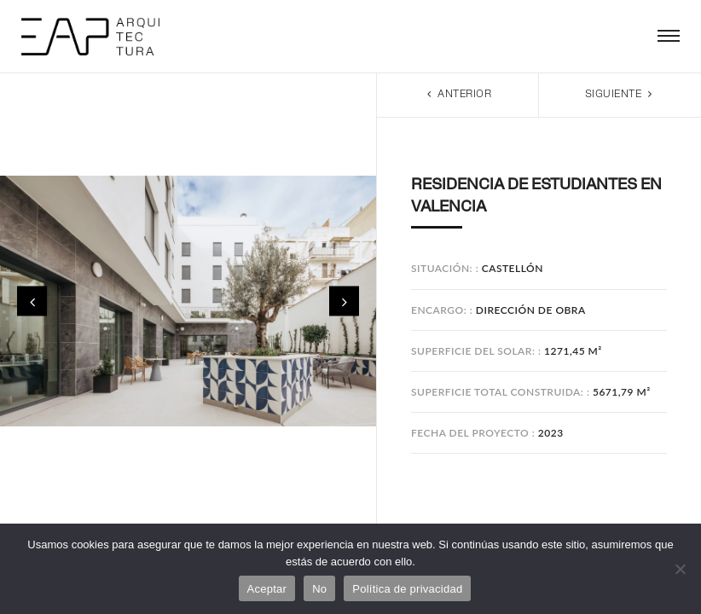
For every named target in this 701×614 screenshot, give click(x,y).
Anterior (457, 94)
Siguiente (620, 94)
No (319, 588)
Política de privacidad (407, 588)
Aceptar (267, 588)
